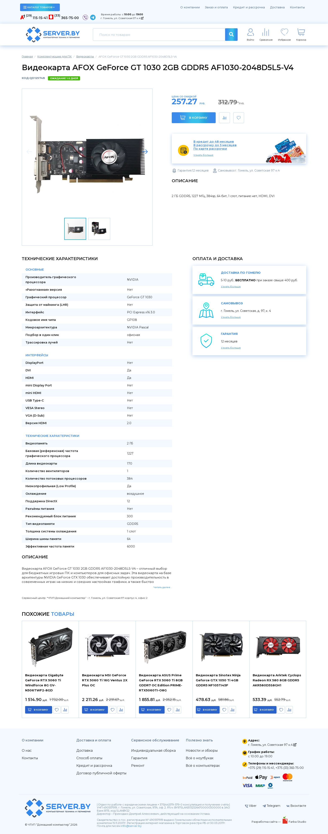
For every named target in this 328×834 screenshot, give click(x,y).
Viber (250, 806)
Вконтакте (296, 806)
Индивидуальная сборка (153, 751)
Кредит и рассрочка (249, 7)
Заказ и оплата (216, 7)
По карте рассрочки (210, 149)
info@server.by (131, 826)
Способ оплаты (89, 758)
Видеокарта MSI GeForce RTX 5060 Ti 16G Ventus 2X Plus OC (104, 680)
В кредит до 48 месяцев (213, 141)
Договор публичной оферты (101, 773)
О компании (190, 7)
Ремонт (137, 766)
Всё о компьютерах (203, 766)
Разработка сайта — (266, 821)
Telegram (271, 806)
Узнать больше (203, 154)
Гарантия (139, 758)
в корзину (41, 709)
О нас (27, 751)
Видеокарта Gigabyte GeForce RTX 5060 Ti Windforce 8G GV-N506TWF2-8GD (44, 682)
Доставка (277, 7)
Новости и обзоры (202, 751)
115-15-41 (40, 18)
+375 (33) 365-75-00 (289, 768)
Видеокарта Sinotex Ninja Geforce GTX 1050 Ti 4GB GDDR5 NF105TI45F (218, 680)
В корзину (193, 117)
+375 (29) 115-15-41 (261, 768)
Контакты (297, 7)
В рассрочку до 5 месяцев (215, 145)
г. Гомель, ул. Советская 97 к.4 (122, 18)
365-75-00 (70, 18)
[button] (145, 151)
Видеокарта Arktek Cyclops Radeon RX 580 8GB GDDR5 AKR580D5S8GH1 (277, 680)
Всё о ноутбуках (199, 758)
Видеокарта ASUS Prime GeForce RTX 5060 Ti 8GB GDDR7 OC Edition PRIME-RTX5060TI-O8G (161, 682)
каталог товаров (39, 7)
